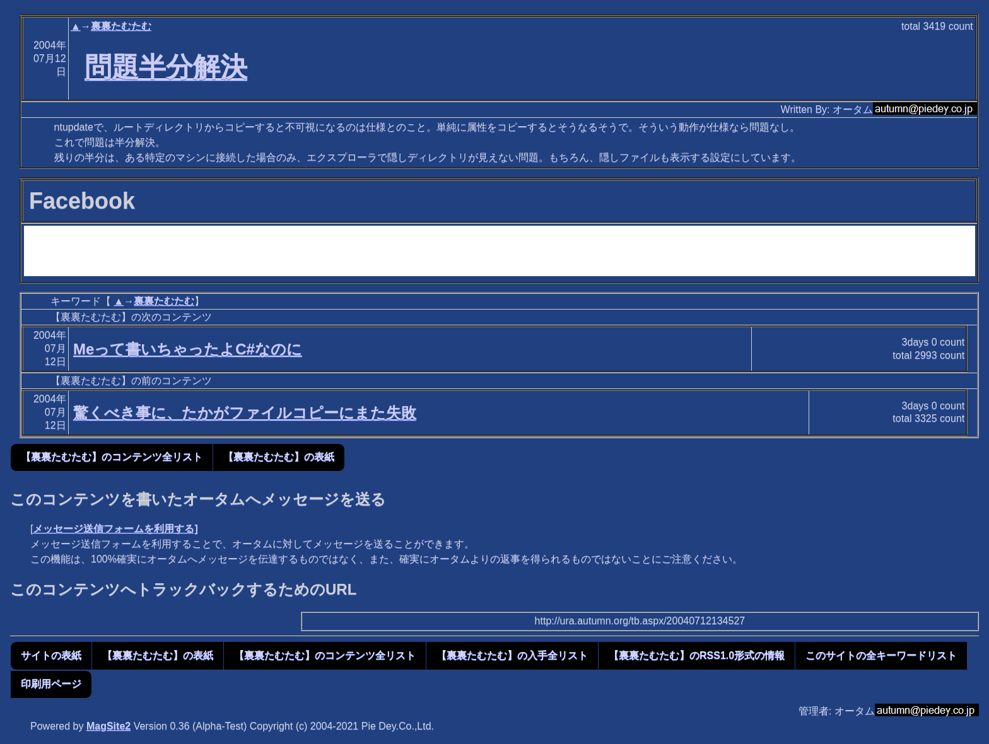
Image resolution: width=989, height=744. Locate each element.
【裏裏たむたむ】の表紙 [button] (278, 456)
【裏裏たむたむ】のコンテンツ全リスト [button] (111, 456)
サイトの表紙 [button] (51, 655)
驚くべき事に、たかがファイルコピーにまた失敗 (244, 412)
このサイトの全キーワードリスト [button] (881, 655)
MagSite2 (108, 726)
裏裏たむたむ (121, 26)
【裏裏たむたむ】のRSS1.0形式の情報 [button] (697, 655)
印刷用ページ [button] (51, 683)
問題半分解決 (166, 67)
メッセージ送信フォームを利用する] (115, 528)
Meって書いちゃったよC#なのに (187, 348)
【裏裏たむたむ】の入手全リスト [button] (512, 655)
